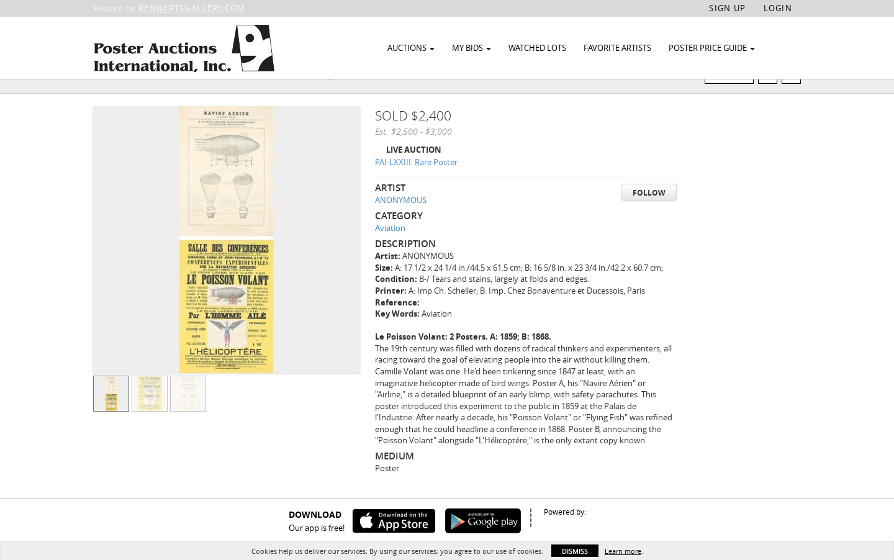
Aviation (390, 252)
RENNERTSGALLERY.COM (192, 8)
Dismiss (575, 551)
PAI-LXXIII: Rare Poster (416, 186)
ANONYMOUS (401, 224)
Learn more (623, 551)
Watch (734, 98)
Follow (649, 216)
